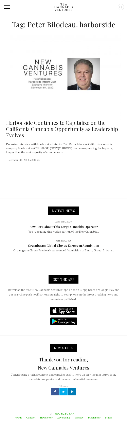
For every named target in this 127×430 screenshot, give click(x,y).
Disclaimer (94, 417)
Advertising (63, 417)
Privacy (79, 417)
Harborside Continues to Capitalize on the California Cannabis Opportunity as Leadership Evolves (62, 129)
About (18, 417)
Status (108, 417)
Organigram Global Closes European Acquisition (63, 246)
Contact (30, 417)
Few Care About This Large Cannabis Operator (63, 227)
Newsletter (46, 417)
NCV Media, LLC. (65, 414)
